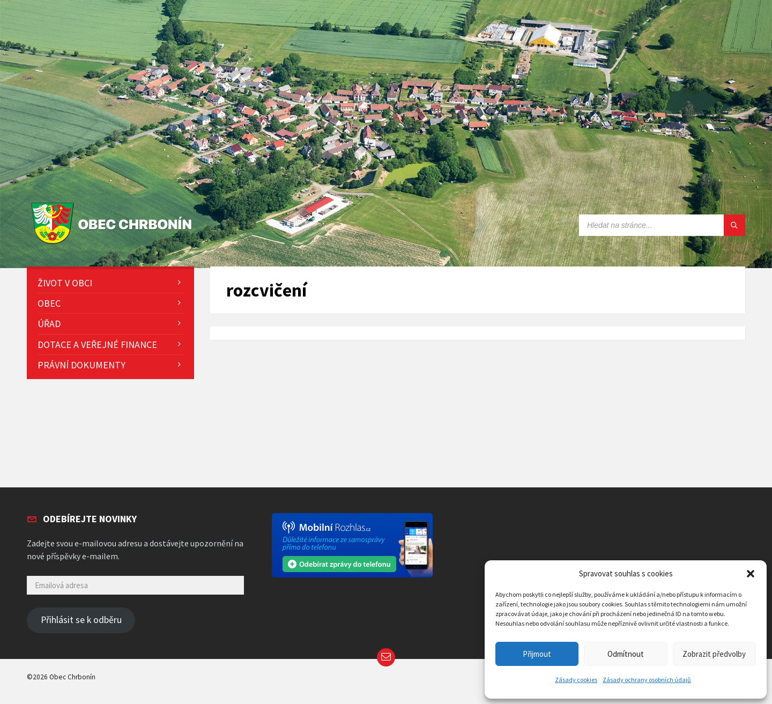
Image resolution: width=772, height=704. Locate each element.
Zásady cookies (576, 680)
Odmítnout (625, 654)
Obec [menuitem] (49, 303)
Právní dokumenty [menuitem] (81, 365)
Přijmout (537, 654)
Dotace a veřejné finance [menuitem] (97, 344)
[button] (750, 573)
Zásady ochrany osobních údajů (647, 680)
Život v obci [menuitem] (65, 283)
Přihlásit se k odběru (81, 620)
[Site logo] (114, 244)
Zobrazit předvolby (714, 654)
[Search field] (662, 225)
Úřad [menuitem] (49, 323)
